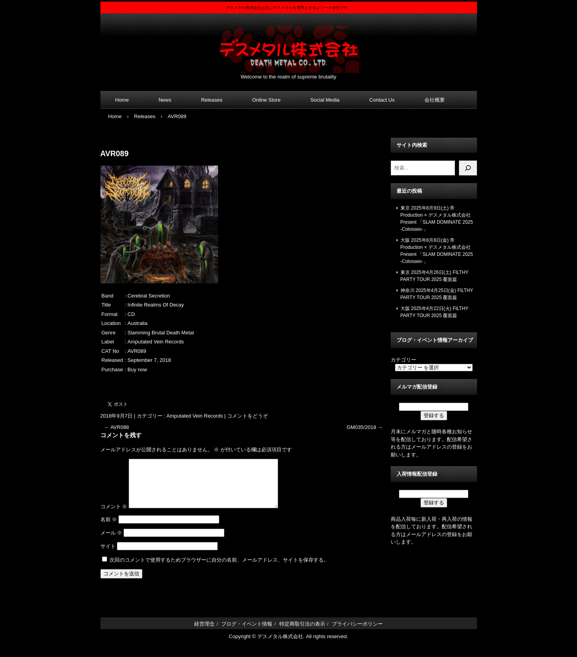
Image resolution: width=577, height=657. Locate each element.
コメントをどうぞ (247, 416)
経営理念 (204, 633)
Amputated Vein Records (194, 416)
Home (122, 100)
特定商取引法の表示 (302, 633)
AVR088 (116, 427)
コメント (113, 516)
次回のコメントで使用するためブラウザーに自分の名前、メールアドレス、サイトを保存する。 (219, 569)
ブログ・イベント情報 (246, 633)
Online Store (266, 100)
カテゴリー (403, 360)
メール (111, 542)
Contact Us (382, 100)
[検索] (468, 168)
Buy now (137, 369)
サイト (108, 555)
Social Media (324, 100)
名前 (108, 529)
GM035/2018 (365, 427)
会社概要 (434, 100)
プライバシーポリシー (357, 633)
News (164, 100)
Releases (211, 100)
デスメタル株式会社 (288, 44)
